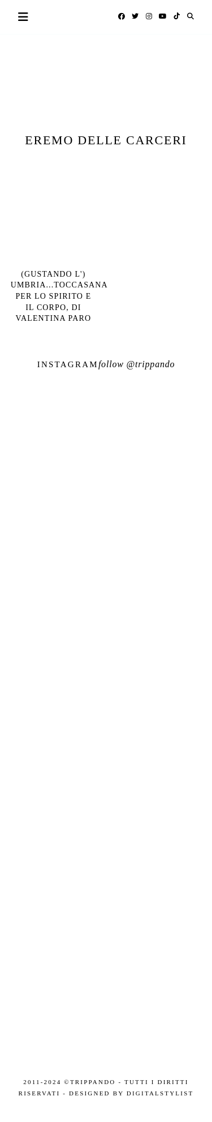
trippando (155, 364)
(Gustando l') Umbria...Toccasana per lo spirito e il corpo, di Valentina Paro (59, 296)
